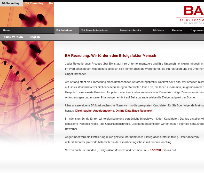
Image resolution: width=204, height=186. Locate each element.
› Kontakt (154, 150)
